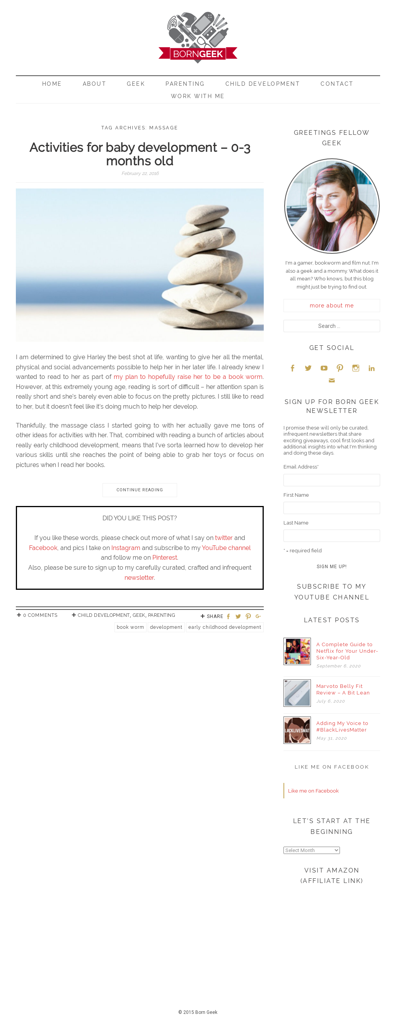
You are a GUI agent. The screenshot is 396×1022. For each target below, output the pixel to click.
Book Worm (130, 627)
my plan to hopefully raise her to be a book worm (188, 376)
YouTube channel (226, 548)
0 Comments (40, 615)
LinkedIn (371, 368)
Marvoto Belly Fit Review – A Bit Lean (343, 689)
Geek (136, 84)
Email (332, 380)
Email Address (301, 467)
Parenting (185, 84)
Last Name (296, 523)
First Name (296, 495)
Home (52, 84)
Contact (337, 84)
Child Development (262, 84)
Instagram (125, 548)
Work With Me (198, 96)
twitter (224, 538)
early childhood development (224, 627)
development (166, 627)
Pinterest (164, 557)
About (95, 84)
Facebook (43, 548)
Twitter (308, 368)
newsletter (139, 577)
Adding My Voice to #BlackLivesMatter (342, 726)
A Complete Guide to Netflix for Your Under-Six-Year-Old (347, 651)
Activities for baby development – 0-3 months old (140, 154)
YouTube (324, 368)
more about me (332, 305)
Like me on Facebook (332, 767)
